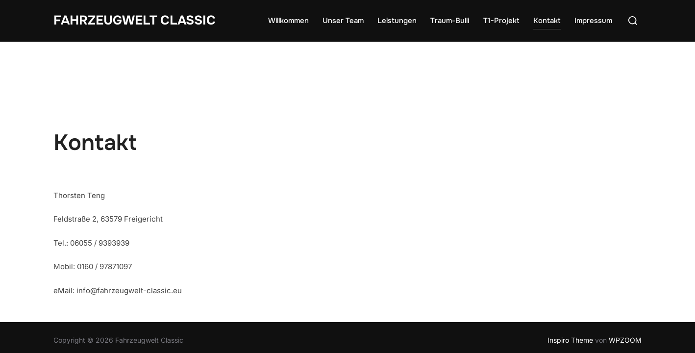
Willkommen (288, 20)
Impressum (593, 20)
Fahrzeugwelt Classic (134, 20)
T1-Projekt (501, 20)
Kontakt (547, 20)
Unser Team (343, 20)
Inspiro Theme (570, 299)
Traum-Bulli (449, 20)
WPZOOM (625, 299)
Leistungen (397, 20)
